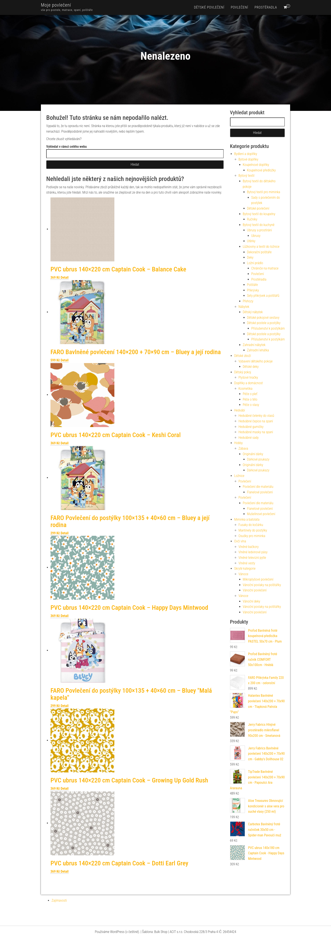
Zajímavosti (59, 900)
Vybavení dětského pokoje (256, 361)
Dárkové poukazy (258, 459)
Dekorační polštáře (259, 252)
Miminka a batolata (247, 519)
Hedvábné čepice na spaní (256, 421)
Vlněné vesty (247, 563)
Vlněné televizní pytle (252, 558)
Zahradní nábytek (254, 345)
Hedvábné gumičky (251, 427)
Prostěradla (266, 7)
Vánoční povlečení (255, 590)
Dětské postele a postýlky (264, 323)
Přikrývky (253, 290)
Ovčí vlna (240, 541)
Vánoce (243, 574)
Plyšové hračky (248, 377)
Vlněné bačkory (249, 547)
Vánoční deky (251, 601)
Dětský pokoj (242, 372)
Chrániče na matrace (265, 268)
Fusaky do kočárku (251, 525)
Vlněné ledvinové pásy (253, 552)
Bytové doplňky (248, 159)
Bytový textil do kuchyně (259, 225)
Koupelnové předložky (261, 170)
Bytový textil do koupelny (259, 214)
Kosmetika (246, 389)
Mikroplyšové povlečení (258, 579)
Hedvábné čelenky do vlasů (256, 416)
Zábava (243, 448)
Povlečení (239, 7)
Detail (65, 277)
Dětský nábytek (253, 312)
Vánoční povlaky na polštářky (262, 585)
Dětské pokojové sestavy (263, 318)
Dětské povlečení (209, 7)
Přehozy (248, 301)
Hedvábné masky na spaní (256, 432)
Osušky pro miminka (252, 536)
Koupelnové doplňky (256, 165)
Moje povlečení (56, 5)
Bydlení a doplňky (245, 154)
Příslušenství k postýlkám (268, 328)
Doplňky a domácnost (248, 383)
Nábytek (244, 307)
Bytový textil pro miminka (263, 192)
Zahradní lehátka (258, 350)
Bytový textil (247, 176)
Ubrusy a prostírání (259, 230)
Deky (250, 257)
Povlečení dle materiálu (258, 487)
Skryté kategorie (245, 568)
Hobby (238, 443)
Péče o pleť (250, 394)
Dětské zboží (242, 356)
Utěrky (251, 241)
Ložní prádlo (255, 263)
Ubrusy (255, 236)
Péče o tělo (250, 399)
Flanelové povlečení (260, 492)
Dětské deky (251, 367)
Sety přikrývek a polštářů (263, 296)
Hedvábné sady (249, 438)
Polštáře (252, 285)
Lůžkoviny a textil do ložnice (261, 247)
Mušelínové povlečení (261, 514)
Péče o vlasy (251, 405)
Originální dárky (253, 454)
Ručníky (252, 219)
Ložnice (239, 476)
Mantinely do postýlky (253, 530)
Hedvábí (239, 410)
